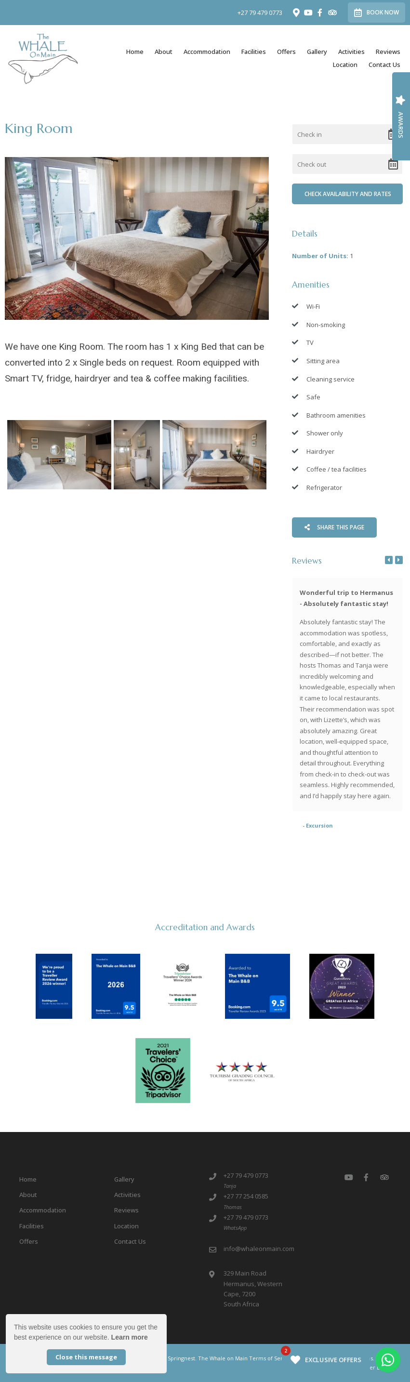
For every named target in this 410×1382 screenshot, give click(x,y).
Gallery (317, 51)
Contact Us (384, 64)
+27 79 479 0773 (260, 13)
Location (345, 64)
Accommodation (207, 51)
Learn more (129, 1337)
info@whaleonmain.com (259, 1248)
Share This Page (334, 527)
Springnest (181, 1358)
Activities (351, 51)
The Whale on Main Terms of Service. (246, 1358)
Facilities (253, 51)
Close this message (86, 1357)
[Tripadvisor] (332, 12)
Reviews (388, 51)
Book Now (376, 12)
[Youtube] (308, 12)
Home (135, 51)
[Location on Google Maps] (296, 12)
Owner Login (370, 1367)
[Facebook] (320, 12)
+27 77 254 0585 (246, 1196)
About (163, 51)
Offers (286, 51)
